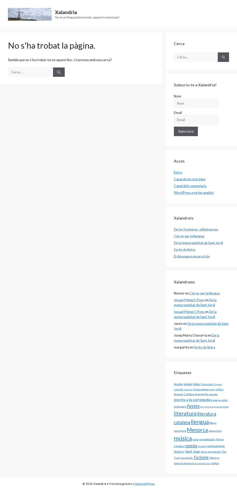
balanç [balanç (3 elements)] (188, 384)
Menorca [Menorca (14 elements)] (197, 430)
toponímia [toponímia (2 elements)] (186, 457)
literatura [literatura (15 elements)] (185, 413)
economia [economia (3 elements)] (201, 394)
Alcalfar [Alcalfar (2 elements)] (178, 384)
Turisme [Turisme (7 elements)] (201, 457)
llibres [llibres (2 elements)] (213, 423)
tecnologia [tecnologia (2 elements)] (214, 451)
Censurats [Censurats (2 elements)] (206, 384)
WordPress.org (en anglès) (194, 193)
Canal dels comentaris (190, 186)
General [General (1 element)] (209, 406)
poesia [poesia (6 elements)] (191, 445)
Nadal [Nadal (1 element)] (195, 439)
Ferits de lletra (184, 249)
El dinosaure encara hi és (192, 256)
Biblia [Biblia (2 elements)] (196, 384)
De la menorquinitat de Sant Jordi (198, 243)
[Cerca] (59, 72)
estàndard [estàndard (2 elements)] (180, 406)
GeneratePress (145, 483)
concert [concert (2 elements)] (178, 389)
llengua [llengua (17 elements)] (200, 421)
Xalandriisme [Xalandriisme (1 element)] (203, 463)
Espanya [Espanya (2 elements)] (216, 400)
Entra (178, 172)
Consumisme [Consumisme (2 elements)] (201, 389)
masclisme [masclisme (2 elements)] (180, 430)
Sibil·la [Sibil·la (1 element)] (204, 452)
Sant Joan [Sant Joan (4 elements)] (192, 451)
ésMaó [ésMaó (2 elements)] (215, 463)
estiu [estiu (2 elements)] (225, 400)
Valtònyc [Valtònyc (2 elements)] (214, 457)
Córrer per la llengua (189, 236)
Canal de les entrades (190, 179)
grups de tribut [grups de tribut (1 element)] (221, 406)
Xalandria (66, 12)
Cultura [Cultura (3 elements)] (189, 394)
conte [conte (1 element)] (212, 389)
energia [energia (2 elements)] (213, 394)
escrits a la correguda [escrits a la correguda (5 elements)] (192, 399)
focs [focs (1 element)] (202, 406)
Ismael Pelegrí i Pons (189, 300)
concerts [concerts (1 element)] (188, 389)
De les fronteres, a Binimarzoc (196, 229)
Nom (177, 96)
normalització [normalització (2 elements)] (207, 439)
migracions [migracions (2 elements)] (215, 430)
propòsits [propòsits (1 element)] (202, 446)
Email (178, 113)
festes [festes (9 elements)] (193, 406)
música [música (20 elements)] (183, 438)
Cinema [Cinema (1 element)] (218, 384)
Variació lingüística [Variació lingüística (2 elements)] (185, 463)
